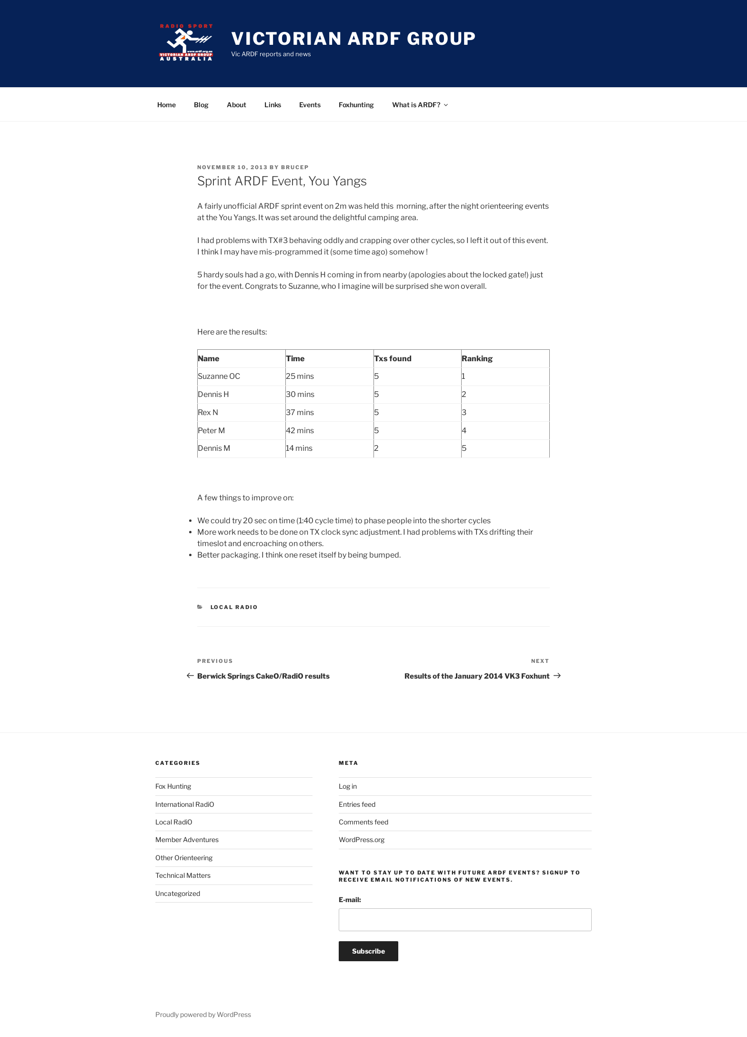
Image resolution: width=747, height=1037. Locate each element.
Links (272, 105)
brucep (295, 167)
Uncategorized (177, 893)
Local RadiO (235, 607)
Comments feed (363, 822)
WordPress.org (361, 839)
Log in (348, 786)
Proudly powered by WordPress (203, 1014)
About (236, 105)
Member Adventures (187, 839)
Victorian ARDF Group (354, 38)
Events (310, 105)
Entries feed (357, 804)
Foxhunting (356, 105)
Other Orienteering (183, 858)
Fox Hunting (173, 786)
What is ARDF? (420, 105)
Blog (201, 105)
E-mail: (350, 899)
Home (166, 105)
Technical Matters (183, 875)
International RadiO (184, 804)
